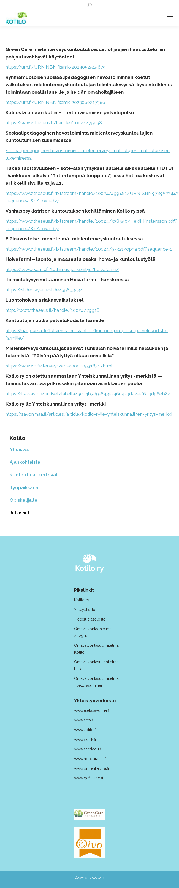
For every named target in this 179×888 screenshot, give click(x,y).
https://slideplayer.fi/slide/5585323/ (44, 290)
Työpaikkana (24, 487)
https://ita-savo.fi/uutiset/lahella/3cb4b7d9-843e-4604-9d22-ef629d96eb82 (88, 393)
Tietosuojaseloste (89, 619)
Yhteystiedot (85, 609)
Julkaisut (20, 513)
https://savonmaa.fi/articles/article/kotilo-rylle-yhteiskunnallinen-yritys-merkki (89, 414)
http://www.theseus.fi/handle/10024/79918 (52, 310)
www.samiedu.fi (88, 749)
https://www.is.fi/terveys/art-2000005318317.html (59, 366)
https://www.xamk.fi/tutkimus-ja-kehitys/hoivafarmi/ (62, 269)
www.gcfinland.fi (88, 778)
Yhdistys (19, 449)
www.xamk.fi (85, 739)
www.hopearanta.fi (90, 758)
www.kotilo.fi (85, 730)
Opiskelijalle (23, 500)
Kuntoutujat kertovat (34, 474)
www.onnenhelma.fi (91, 768)
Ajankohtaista (25, 462)
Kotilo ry (82, 600)
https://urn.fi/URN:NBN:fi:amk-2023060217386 (55, 102)
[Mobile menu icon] (169, 18)
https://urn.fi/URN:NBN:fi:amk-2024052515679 (56, 67)
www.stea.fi (84, 720)
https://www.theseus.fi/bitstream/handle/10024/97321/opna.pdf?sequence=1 (89, 249)
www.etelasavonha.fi (92, 710)
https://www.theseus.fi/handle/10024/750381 (55, 122)
